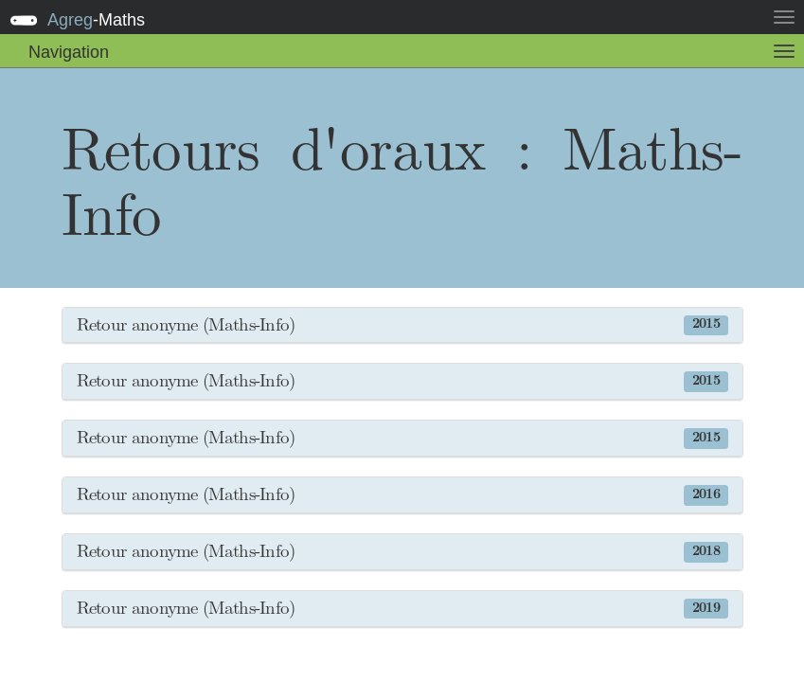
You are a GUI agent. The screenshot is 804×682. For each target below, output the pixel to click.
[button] (402, 326)
